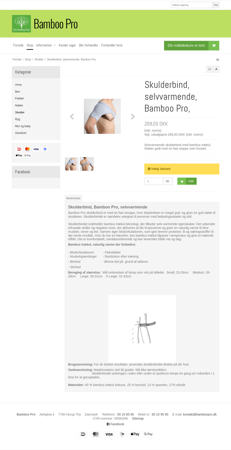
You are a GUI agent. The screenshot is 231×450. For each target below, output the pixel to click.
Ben (17, 91)
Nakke (19, 105)
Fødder (19, 98)
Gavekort (20, 133)
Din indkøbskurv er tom (193, 45)
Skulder (20, 112)
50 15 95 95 (125, 414)
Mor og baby (22, 126)
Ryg (17, 119)
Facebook (115, 424)
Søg (215, 4)
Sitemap (137, 418)
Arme (18, 84)
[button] (210, 69)
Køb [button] (186, 181)
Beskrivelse (73, 198)
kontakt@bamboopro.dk (200, 414)
